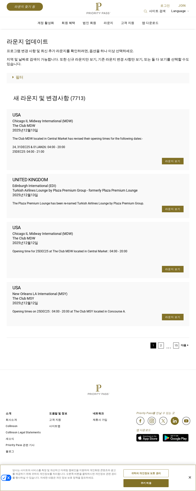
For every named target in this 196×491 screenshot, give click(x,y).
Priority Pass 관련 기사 (20, 445)
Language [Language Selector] (180, 11)
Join (181, 5)
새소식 (10, 438)
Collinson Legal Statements (23, 432)
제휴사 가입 (100, 419)
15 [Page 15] (176, 345)
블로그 (10, 451)
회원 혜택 (68, 23)
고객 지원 (127, 23)
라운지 (108, 23)
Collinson (12, 426)
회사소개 (11, 419)
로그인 (165, 5)
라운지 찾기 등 (24, 6)
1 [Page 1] (153, 345)
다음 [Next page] (184, 345)
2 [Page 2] (161, 345)
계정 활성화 (46, 23)
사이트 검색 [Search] (154, 11)
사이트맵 (54, 426)
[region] (98, 478)
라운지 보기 (172, 161)
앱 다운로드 (150, 23)
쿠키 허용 (146, 483)
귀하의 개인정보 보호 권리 (146, 473)
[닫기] (190, 477)
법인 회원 (89, 23)
